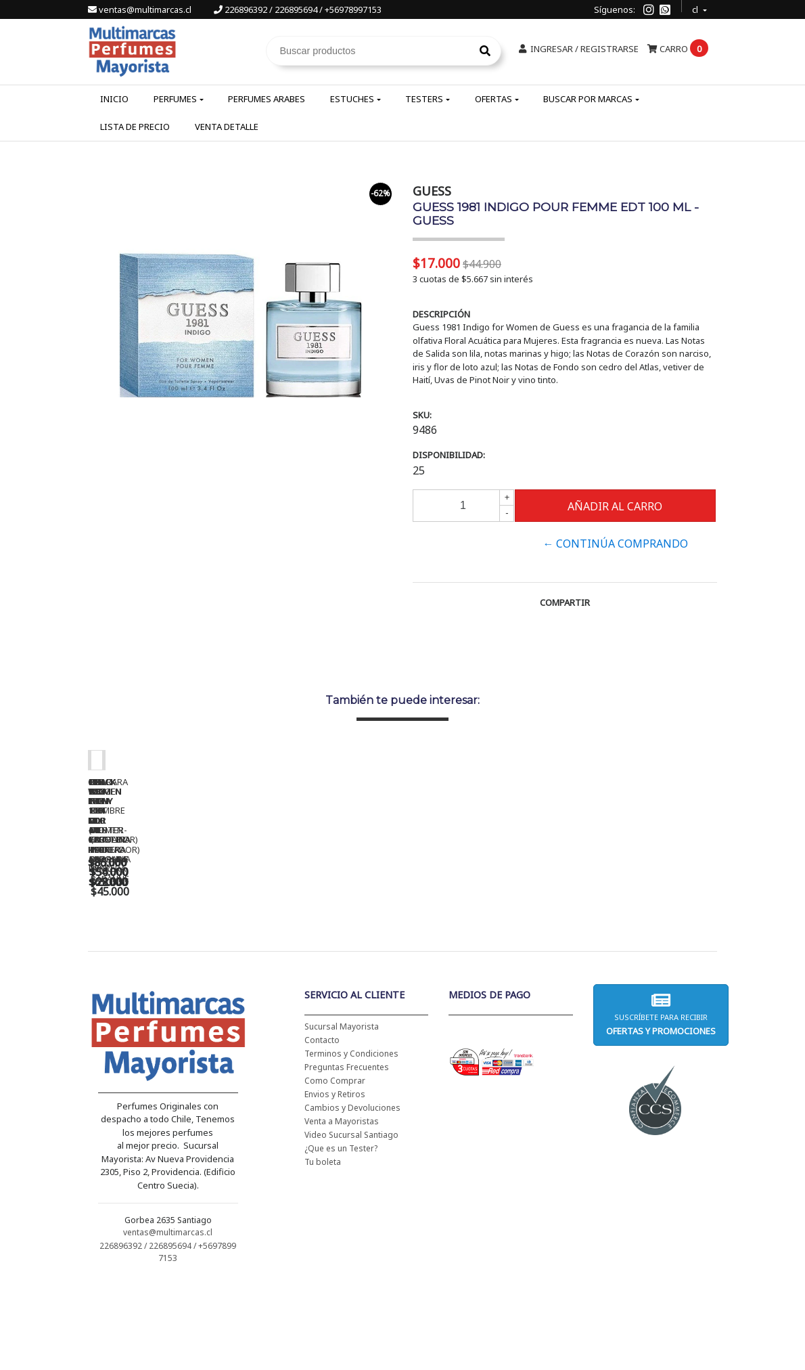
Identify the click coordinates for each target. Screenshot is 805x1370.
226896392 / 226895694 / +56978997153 (298, 9)
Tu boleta (322, 1249)
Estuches (352, 99)
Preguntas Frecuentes (346, 1154)
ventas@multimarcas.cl (140, 9)
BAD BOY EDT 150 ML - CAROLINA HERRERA (561, 956)
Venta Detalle (226, 126)
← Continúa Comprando (615, 543)
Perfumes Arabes (266, 99)
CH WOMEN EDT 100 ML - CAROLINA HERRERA (183, 956)
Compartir (565, 602)
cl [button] (696, 7)
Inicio (114, 99)
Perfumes (175, 99)
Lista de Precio (135, 126)
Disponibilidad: (449, 455)
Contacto (322, 1127)
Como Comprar (334, 1168)
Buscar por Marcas (587, 99)
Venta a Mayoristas (341, 1208)
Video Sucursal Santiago (351, 1222)
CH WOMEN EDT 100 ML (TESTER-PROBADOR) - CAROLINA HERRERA (372, 961)
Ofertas (493, 99)
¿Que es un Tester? (340, 1235)
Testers (424, 99)
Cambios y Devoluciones (352, 1195)
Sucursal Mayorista (341, 1114)
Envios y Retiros (334, 1181)
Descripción (441, 314)
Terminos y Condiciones (351, 1141)
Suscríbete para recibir (661, 1101)
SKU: (422, 415)
